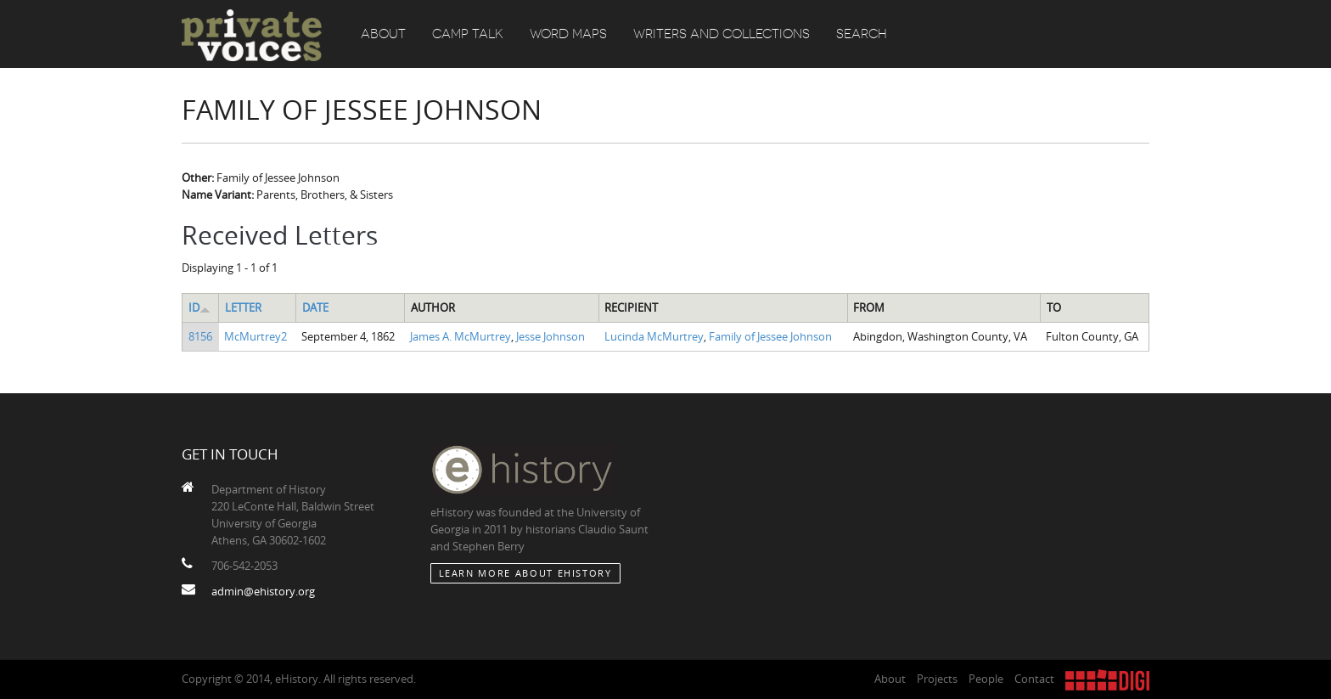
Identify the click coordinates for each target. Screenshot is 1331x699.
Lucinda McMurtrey (654, 336)
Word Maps (568, 34)
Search (861, 34)
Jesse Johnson (550, 336)
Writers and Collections (721, 34)
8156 (200, 336)
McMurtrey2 (255, 336)
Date (315, 307)
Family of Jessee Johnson (770, 336)
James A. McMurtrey (460, 336)
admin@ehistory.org (263, 591)
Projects (937, 678)
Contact (1034, 678)
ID (199, 307)
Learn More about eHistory (525, 573)
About (383, 34)
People (986, 678)
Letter (243, 307)
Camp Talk (467, 34)
